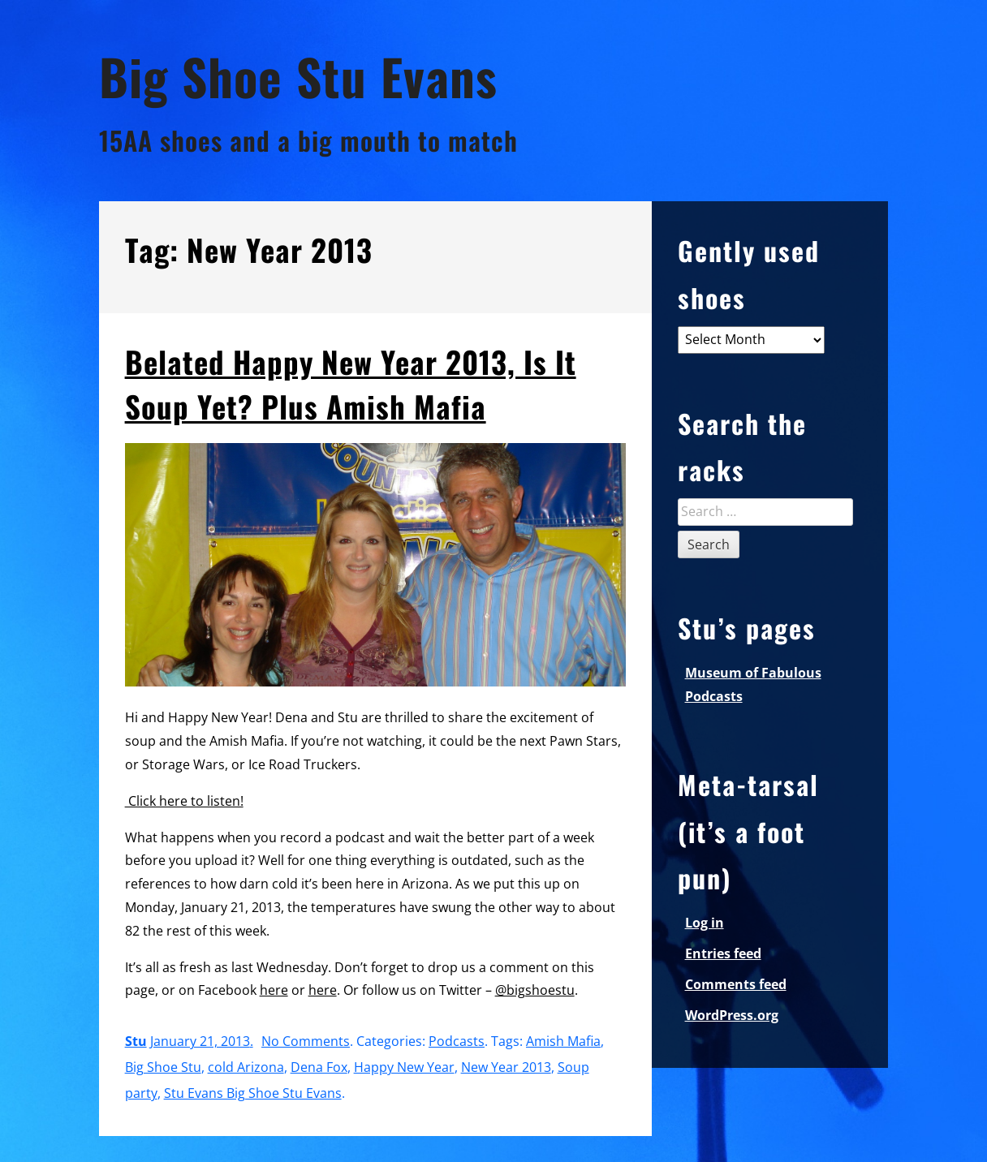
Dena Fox (319, 1067)
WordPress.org (731, 1015)
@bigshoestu (535, 990)
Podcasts (457, 1041)
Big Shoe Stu (163, 1067)
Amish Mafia (563, 1041)
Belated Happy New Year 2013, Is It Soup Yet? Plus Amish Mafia (350, 383)
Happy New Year (404, 1067)
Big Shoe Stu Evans (298, 76)
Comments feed (736, 984)
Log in (704, 923)
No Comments (305, 1041)
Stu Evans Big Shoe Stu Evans (253, 1093)
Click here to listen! (184, 801)
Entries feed (723, 953)
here (274, 990)
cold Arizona (246, 1067)
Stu (136, 1041)
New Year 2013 (506, 1067)
